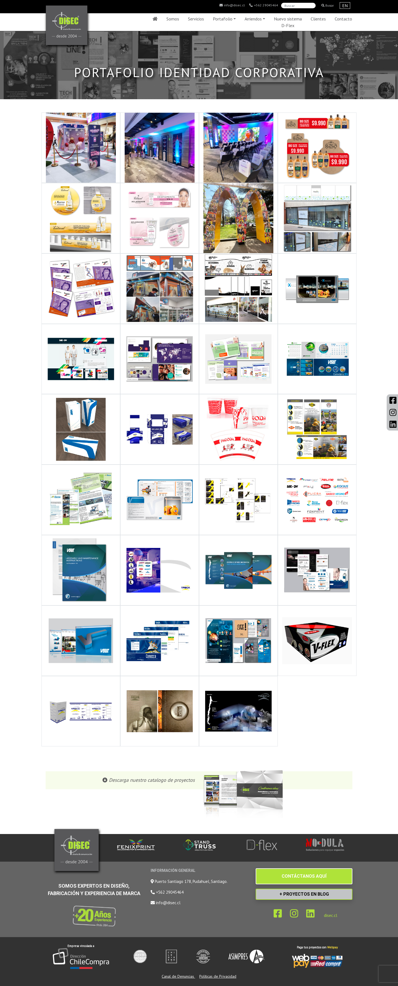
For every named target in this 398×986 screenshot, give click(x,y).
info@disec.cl (232, 5)
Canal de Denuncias (178, 976)
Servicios (196, 19)
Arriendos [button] (253, 19)
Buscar (327, 5)
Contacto (343, 19)
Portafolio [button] (222, 19)
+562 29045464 (263, 5)
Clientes (318, 19)
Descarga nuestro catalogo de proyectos (152, 780)
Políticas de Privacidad (217, 976)
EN (345, 5)
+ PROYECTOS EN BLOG (304, 894)
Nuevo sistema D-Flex (288, 22)
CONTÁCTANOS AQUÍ (304, 876)
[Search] (298, 5)
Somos (172, 19)
